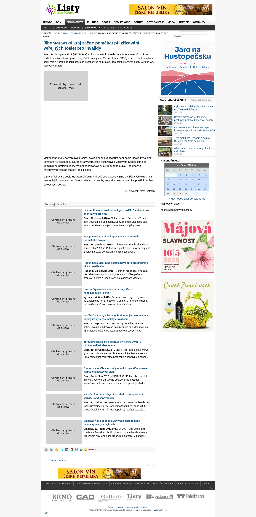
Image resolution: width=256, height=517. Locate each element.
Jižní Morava (60, 33)
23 (186, 189)
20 (168, 189)
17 (192, 184)
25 (199, 189)
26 (205, 189)
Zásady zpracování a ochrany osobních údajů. (128, 507)
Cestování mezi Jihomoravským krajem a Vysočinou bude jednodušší (194, 129)
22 (180, 189)
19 (205, 184)
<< (178, 165)
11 (199, 180)
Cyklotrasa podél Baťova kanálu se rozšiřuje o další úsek (193, 108)
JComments (151, 465)
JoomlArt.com (160, 510)
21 (174, 189)
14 (174, 184)
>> (194, 165)
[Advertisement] (99, 128)
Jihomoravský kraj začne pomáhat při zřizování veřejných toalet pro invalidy (91, 46)
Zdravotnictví (79, 33)
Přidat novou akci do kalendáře (186, 198)
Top (211, 488)
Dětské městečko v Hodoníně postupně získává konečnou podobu (194, 118)
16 (186, 184)
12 (205, 180)
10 (192, 180)
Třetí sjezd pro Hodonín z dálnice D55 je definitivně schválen (192, 139)
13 (168, 184)
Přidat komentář (58, 460)
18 (199, 184)
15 (180, 184)
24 (192, 189)
